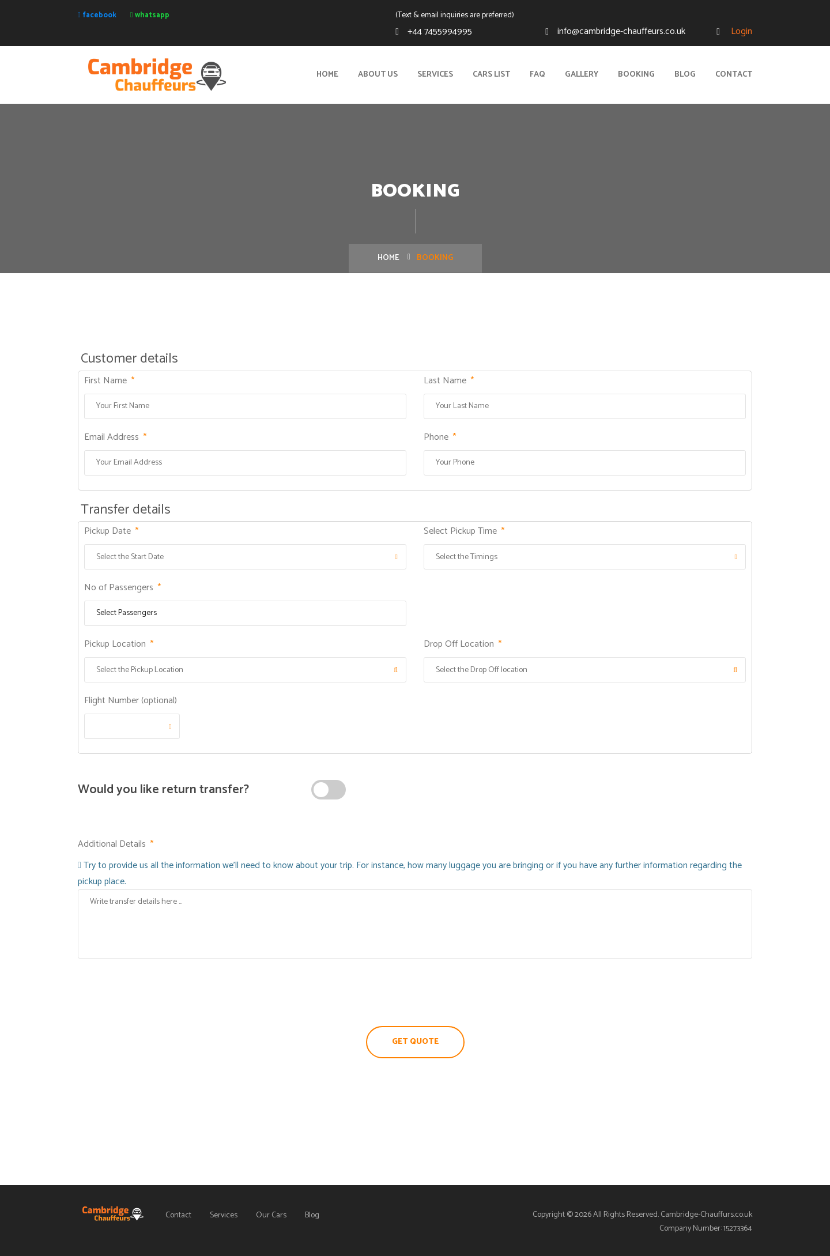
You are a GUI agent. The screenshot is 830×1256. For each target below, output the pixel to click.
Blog (685, 74)
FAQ (537, 74)
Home (327, 74)
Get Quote (415, 1041)
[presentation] (415, 992)
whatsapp (149, 15)
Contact (733, 74)
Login (740, 31)
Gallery (581, 74)
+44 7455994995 (440, 31)
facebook (97, 15)
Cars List (491, 74)
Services (435, 74)
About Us (378, 74)
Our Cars (271, 1215)
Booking (636, 74)
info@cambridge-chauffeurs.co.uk (621, 31)
